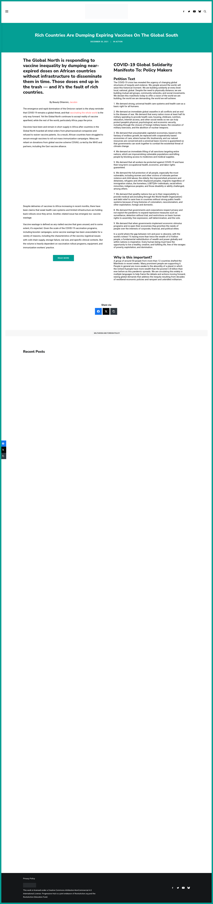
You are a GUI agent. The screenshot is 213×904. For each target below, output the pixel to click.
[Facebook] (98, 311)
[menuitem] (184, 11)
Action (119, 42)
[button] (184, 11)
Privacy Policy (29, 878)
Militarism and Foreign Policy (107, 333)
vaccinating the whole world (83, 112)
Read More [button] (63, 258)
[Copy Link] (113, 311)
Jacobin (73, 102)
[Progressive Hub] (106, 11)
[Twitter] (106, 311)
